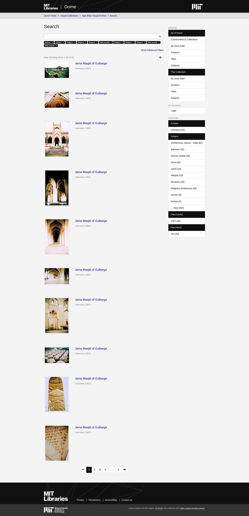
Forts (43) (176, 162)
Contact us (126, 500)
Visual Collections (69, 15)
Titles (173, 59)
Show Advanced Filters (152, 50)
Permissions (94, 500)
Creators (175, 52)
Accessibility (111, 500)
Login (173, 110)
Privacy (80, 500)
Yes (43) (175, 234)
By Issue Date (178, 46)
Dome (70, 6)
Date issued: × (106, 42)
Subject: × (59, 42)
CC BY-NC (159, 508)
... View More (177, 208)
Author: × (49, 42)
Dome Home (50, 15)
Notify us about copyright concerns (192, 508)
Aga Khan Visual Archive (94, 15)
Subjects (175, 65)
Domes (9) (176, 195)
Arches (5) (176, 201)
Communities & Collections (184, 39)
